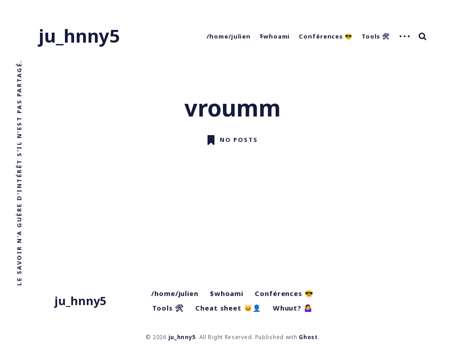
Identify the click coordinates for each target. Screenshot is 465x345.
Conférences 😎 (325, 36)
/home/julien (229, 36)
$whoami (275, 36)
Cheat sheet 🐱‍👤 (228, 307)
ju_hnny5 (79, 35)
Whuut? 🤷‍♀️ (293, 307)
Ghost (308, 337)
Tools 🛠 (375, 36)
